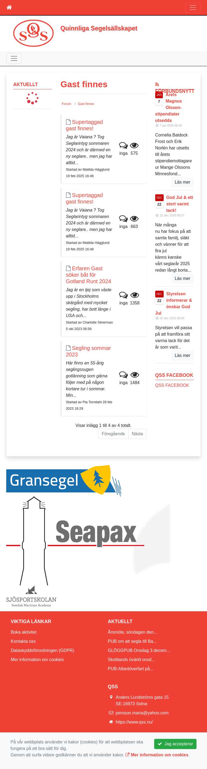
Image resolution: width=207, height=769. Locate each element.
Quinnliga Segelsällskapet (98, 28)
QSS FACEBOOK (172, 385)
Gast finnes (86, 104)
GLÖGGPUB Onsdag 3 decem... (139, 650)
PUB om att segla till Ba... (132, 641)
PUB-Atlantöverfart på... (130, 668)
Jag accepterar (175, 744)
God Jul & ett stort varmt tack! (179, 204)
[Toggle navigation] (193, 7)
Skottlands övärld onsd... (131, 659)
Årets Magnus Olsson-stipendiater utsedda (168, 107)
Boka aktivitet (23, 632)
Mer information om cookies (37, 659)
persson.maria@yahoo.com (142, 713)
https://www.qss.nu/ (134, 722)
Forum (66, 104)
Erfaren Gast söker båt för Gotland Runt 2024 (88, 274)
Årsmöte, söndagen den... (132, 632)
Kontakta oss (23, 641)
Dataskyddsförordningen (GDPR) (42, 650)
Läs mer (182, 182)
